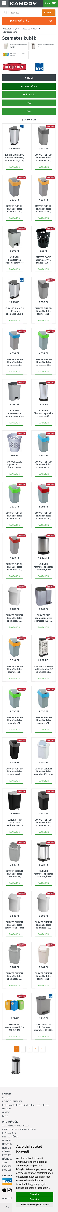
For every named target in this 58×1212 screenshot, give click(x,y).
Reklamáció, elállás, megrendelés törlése (25, 1105)
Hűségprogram (10, 1148)
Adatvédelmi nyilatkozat (16, 1125)
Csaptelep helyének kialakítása (19, 1129)
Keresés (48, 12)
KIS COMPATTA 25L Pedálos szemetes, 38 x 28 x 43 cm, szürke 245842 (43, 1030)
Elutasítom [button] (35, 1199)
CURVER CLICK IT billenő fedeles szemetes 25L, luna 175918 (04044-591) (43, 774)
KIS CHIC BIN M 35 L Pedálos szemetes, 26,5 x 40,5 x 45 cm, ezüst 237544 (14, 314)
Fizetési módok (10, 1136)
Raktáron (30, 119)
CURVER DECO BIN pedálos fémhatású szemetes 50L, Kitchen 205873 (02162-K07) (43, 672)
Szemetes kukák (10, 32)
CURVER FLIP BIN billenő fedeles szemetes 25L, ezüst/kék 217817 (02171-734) (43, 467)
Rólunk (6, 1151)
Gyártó (6, 1112)
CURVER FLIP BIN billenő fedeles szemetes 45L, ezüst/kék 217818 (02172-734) (14, 365)
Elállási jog (9, 1133)
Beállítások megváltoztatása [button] (35, 1204)
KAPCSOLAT (8, 1166)
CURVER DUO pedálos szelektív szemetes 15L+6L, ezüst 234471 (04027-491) (43, 621)
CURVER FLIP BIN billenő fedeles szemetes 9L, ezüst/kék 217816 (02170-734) (43, 723)
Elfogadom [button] (35, 1194)
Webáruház (8, 28)
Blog (5, 1116)
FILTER (29, 78)
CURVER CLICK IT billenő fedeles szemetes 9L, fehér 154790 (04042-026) (14, 928)
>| (42, 1048)
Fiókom (6, 1097)
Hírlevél (6, 1108)
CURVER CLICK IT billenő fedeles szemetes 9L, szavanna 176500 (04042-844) (43, 979)
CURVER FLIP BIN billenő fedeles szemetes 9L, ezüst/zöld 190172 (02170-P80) (14, 723)
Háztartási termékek (27, 28)
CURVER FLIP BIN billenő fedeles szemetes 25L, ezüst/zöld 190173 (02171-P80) (14, 518)
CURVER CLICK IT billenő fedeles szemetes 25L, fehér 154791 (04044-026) (14, 621)
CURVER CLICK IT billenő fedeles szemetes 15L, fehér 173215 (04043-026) (43, 928)
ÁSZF (4, 1162)
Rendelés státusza (12, 1101)
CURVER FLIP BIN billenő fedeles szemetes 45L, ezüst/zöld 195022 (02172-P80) (43, 365)
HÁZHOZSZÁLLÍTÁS (11, 1159)
